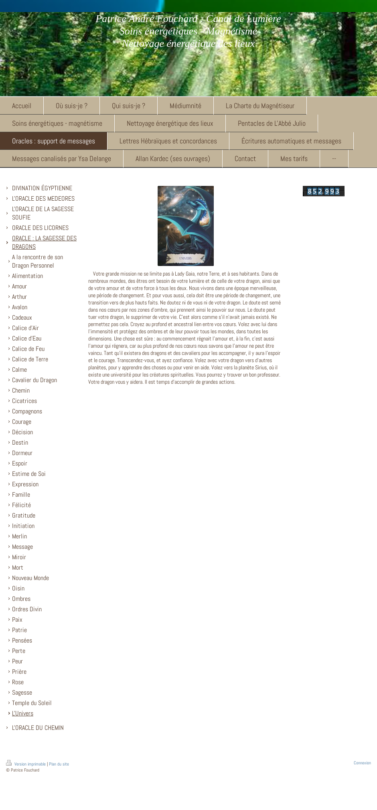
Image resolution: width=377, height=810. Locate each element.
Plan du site (59, 764)
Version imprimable (26, 764)
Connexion (362, 763)
